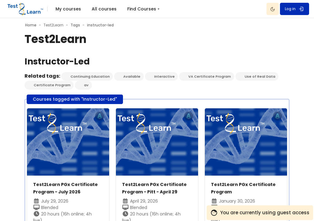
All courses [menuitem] (104, 9)
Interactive (166, 76)
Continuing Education (91, 76)
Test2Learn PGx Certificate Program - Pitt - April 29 (156, 192)
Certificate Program (52, 85)
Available (134, 76)
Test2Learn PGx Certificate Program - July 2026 (67, 192)
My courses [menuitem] (68, 9)
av (87, 85)
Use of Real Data (263, 76)
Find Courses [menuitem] (141, 9)
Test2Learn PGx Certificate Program (237, 188)
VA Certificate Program (212, 76)
